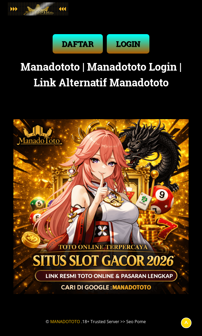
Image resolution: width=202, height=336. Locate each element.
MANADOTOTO (65, 321)
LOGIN (128, 44)
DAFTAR (78, 44)
